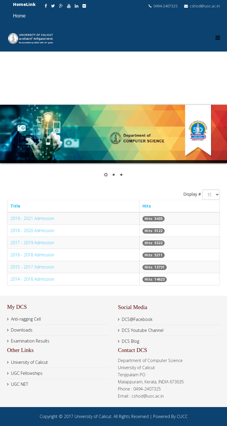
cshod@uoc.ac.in (205, 6)
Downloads (22, 330)
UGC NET (19, 384)
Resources (80, 91)
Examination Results (30, 341)
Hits (146, 206)
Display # (192, 194)
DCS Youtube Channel (142, 330)
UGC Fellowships (27, 373)
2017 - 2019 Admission (32, 242)
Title (15, 206)
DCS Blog (130, 341)
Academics (140, 65)
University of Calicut (29, 362)
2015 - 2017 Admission (32, 267)
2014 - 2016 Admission (32, 279)
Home (19, 15)
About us (102, 65)
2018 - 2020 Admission (32, 230)
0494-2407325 (165, 6)
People (174, 65)
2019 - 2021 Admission (32, 218)
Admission (119, 91)
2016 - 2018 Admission (32, 255)
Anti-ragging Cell (26, 319)
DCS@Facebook (137, 319)
